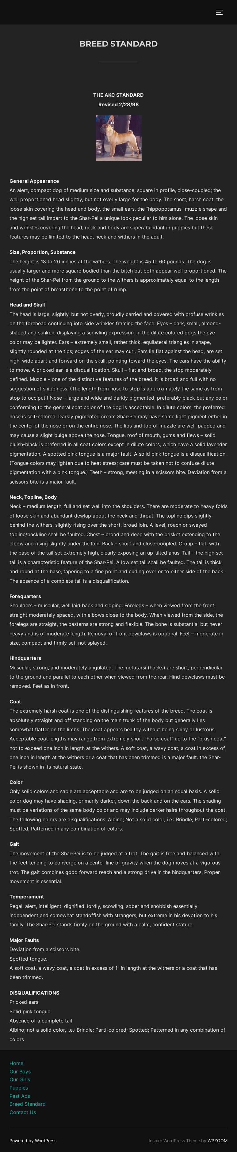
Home (16, 1063)
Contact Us (23, 1112)
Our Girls (20, 1079)
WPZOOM (217, 1140)
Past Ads (20, 1096)
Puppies (19, 1088)
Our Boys (20, 1071)
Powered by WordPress (33, 1140)
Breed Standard (28, 1104)
